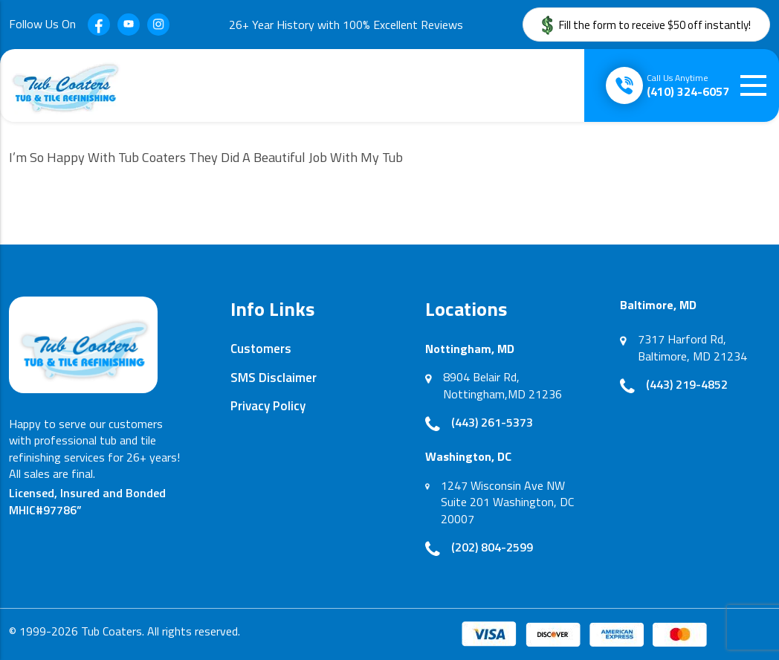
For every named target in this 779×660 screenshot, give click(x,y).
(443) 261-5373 (492, 422)
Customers (260, 348)
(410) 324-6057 (688, 85)
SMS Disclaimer (273, 377)
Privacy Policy (268, 405)
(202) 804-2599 (492, 547)
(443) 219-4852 (687, 384)
